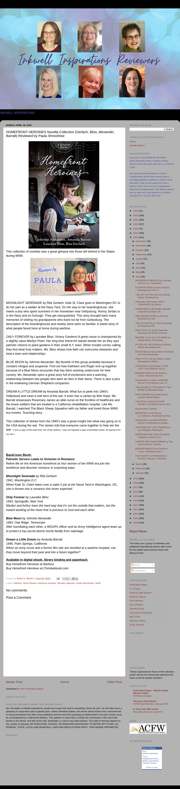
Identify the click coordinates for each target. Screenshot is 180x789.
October (140, 250)
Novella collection (66, 583)
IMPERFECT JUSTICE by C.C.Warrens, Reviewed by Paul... (153, 414)
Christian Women (150, 763)
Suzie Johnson (137, 624)
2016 (136, 492)
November (141, 245)
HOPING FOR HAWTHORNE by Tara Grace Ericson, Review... (154, 443)
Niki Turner (135, 616)
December (141, 241)
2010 (136, 518)
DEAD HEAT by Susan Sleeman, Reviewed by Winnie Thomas (151, 331)
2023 (136, 224)
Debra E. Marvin (138, 596)
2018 (136, 483)
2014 (136, 500)
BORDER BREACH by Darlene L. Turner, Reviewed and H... (152, 450)
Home (64, 682)
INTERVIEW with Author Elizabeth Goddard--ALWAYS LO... (152, 435)
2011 (136, 513)
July (138, 263)
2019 (136, 478)
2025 (136, 215)
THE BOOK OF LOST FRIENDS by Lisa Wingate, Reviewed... (153, 428)
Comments (138, 570)
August (139, 259)
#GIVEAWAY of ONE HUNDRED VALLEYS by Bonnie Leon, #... (152, 381)
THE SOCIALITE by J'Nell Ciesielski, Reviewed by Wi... (153, 324)
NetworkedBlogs (149, 748)
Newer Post (14, 682)
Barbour (18, 583)
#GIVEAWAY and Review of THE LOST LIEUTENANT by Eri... (151, 367)
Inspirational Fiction (151, 759)
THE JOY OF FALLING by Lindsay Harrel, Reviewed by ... (152, 296)
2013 (136, 505)
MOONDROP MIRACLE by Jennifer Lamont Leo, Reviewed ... (153, 281)
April (138, 276)
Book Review (29, 583)
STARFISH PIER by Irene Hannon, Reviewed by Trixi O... (152, 288)
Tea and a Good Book (144, 701)
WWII (98, 583)
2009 (136, 522)
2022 (136, 228)
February (141, 468)
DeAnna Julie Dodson (141, 592)
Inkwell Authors (137, 145)
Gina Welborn (136, 604)
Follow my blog (151, 767)
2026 (136, 211)
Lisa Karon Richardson (141, 612)
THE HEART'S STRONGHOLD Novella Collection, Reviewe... (151, 457)
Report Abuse (138, 531)
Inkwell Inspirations (150, 753)
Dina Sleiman (136, 600)
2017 (136, 487)
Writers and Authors (151, 761)
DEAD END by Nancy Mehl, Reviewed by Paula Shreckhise (154, 353)
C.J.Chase (135, 588)
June (138, 267)
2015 (136, 496)
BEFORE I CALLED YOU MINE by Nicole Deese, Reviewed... (152, 338)
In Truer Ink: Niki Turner (145, 709)
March (139, 464)
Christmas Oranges (142, 696)
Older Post (114, 682)
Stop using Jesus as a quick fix (148, 712)
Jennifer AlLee (137, 608)
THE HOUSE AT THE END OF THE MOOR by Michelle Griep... (153, 388)
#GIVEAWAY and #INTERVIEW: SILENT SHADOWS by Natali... (152, 421)
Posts (136, 565)
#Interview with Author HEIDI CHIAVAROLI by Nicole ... (149, 303)
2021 (136, 233)
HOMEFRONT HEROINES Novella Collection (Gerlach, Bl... (153, 310)
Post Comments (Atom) (31, 689)
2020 (136, 237)
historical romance (47, 583)
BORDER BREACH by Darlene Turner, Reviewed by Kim (151, 374)
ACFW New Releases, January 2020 (150, 704)
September (142, 254)
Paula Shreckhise (85, 583)
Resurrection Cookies (146, 408)
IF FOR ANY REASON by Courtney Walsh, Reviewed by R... (153, 345)
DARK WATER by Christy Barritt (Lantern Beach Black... (151, 395)
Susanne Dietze (138, 620)
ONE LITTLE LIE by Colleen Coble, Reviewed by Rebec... (153, 360)
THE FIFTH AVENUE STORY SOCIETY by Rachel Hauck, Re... (153, 402)
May (138, 272)
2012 (136, 509)
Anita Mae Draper (138, 584)
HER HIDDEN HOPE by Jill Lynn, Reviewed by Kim (152, 317)
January (140, 473)
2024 (136, 220)
